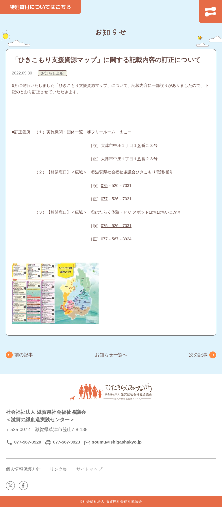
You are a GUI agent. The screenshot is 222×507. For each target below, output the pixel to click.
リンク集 (58, 469)
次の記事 (198, 354)
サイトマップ (89, 469)
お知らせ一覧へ (111, 354)
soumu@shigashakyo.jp (117, 441)
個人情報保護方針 (23, 469)
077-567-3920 (27, 441)
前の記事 (23, 354)
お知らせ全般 (52, 73)
